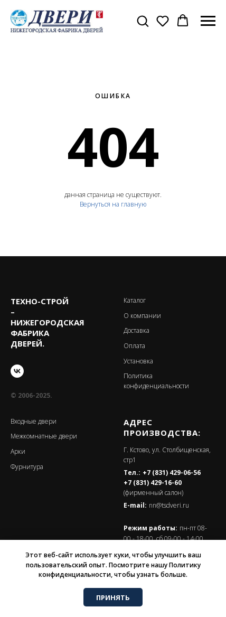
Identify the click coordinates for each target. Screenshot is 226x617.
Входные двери (33, 421)
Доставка (136, 330)
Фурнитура (27, 466)
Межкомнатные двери (44, 436)
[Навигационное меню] (208, 21)
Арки (18, 451)
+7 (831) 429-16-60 (153, 482)
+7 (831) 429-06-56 (172, 472)
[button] (142, 20)
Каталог (135, 300)
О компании (142, 315)
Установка (138, 361)
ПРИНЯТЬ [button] (113, 597)
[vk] (17, 371)
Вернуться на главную (113, 204)
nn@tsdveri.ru (169, 505)
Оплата (134, 345)
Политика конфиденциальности (156, 380)
